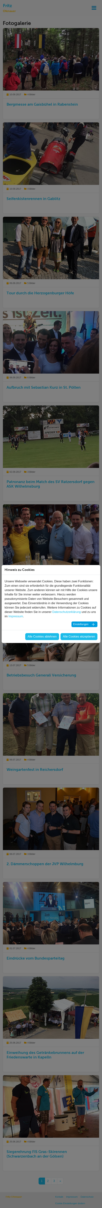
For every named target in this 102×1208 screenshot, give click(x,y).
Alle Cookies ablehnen (42, 636)
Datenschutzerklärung (66, 611)
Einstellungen (80, 624)
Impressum (15, 616)
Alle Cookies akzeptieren (79, 636)
